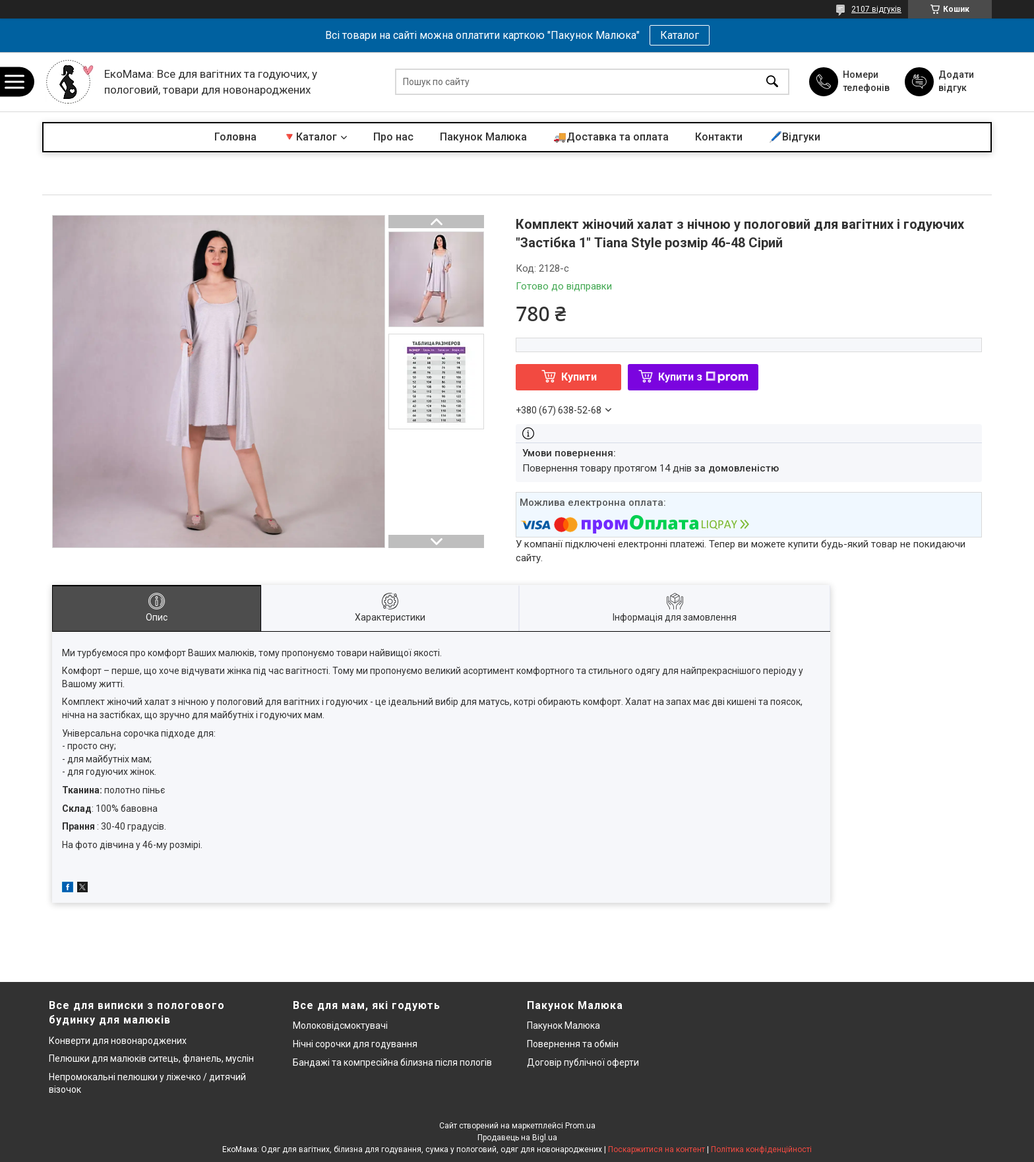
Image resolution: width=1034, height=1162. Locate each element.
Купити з (703, 377)
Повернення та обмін (573, 1044)
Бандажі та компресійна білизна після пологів (392, 1062)
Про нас (393, 137)
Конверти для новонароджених (118, 1040)
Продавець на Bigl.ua (517, 1137)
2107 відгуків (876, 9)
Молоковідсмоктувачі (340, 1025)
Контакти (719, 137)
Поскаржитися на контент (656, 1149)
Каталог (679, 35)
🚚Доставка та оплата (611, 137)
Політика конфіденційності (761, 1149)
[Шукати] (772, 82)
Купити (579, 377)
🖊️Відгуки (794, 137)
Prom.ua (580, 1125)
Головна (235, 137)
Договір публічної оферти (583, 1062)
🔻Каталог (310, 137)
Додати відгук (956, 81)
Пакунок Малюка (483, 137)
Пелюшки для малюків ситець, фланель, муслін (151, 1058)
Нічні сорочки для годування (355, 1044)
